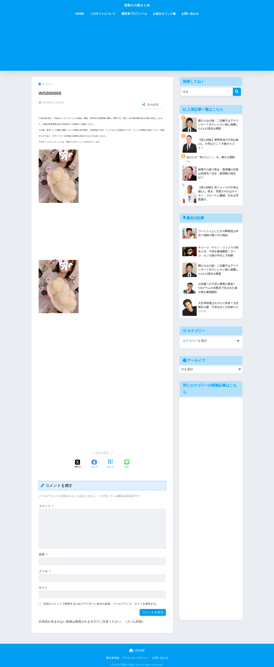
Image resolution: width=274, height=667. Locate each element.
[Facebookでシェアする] (94, 463)
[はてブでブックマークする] (110, 463)
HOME (80, 13)
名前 (44, 553)
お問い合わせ (190, 13)
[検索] (237, 92)
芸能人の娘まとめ (137, 4)
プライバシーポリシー (135, 656)
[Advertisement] (137, 46)
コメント (47, 504)
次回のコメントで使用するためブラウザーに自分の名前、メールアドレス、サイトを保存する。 (101, 602)
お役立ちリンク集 (164, 13)
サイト (43, 586)
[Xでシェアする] (78, 463)
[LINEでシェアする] (126, 463)
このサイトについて (103, 13)
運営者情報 (112, 656)
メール (45, 569)
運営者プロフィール (134, 13)
